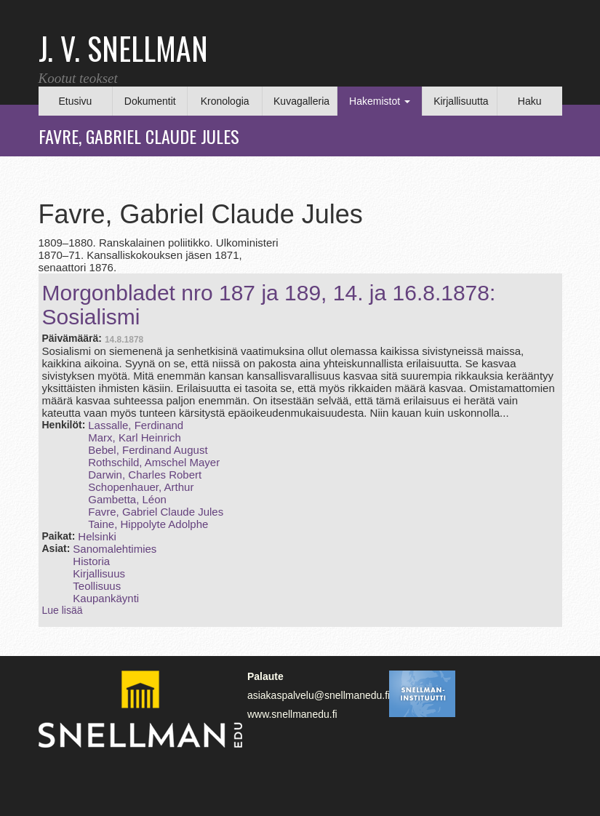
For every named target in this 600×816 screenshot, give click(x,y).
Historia (91, 561)
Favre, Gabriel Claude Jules (155, 511)
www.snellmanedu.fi (292, 714)
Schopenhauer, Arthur (140, 487)
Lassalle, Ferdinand (135, 425)
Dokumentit (150, 101)
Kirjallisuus (99, 573)
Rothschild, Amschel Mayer (154, 462)
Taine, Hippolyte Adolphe (148, 524)
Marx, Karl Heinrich (134, 437)
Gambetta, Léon (127, 499)
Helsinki (97, 536)
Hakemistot (379, 101)
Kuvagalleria (301, 101)
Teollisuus (97, 586)
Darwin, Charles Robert (144, 474)
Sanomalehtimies (114, 549)
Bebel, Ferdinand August (147, 450)
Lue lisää (62, 610)
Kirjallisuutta (460, 101)
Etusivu (75, 101)
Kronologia (225, 101)
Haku (530, 101)
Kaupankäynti (106, 598)
